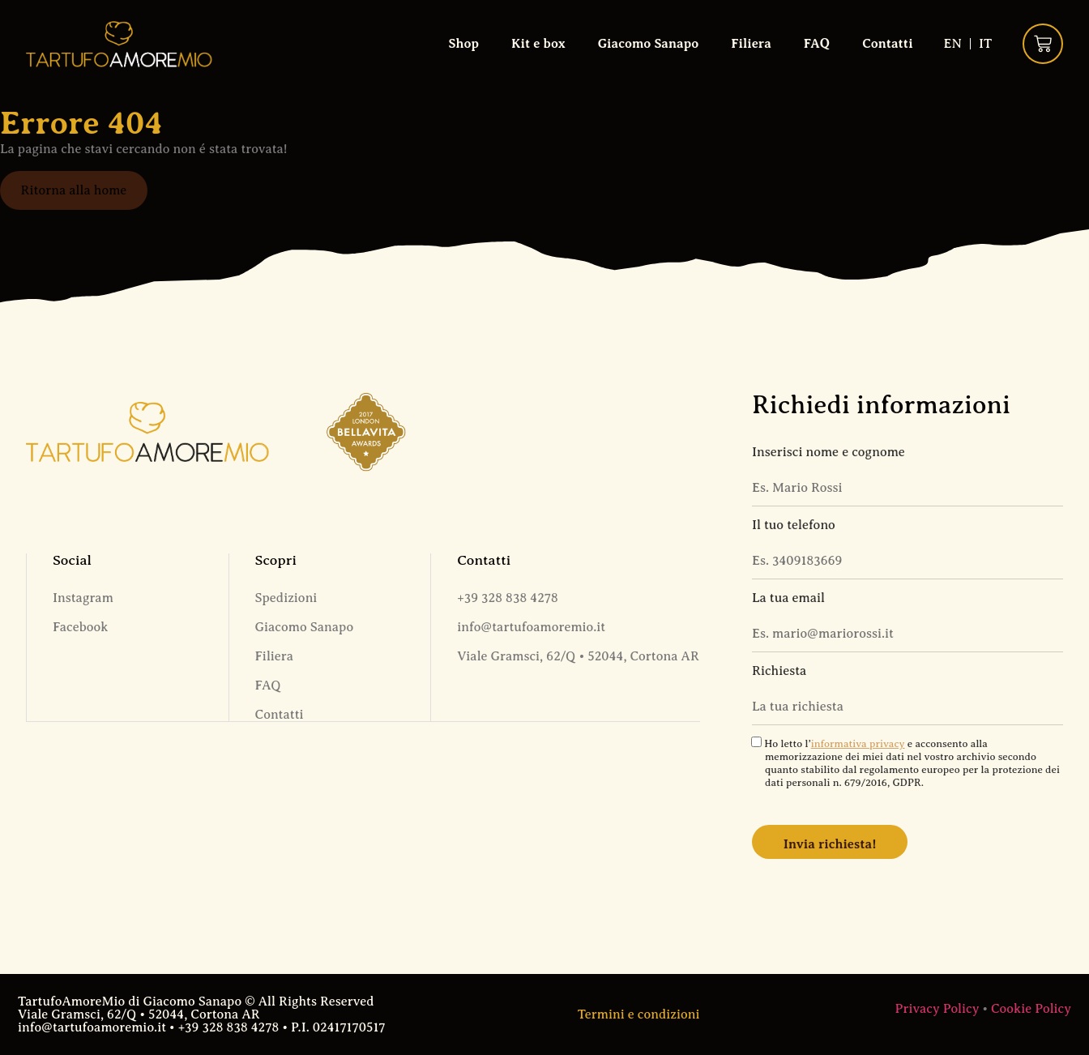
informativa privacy (858, 744)
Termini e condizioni (639, 1014)
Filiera (751, 43)
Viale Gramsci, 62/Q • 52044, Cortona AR (578, 656)
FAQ (817, 43)
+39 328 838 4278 (507, 598)
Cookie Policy (1031, 1009)
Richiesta (779, 670)
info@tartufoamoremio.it (531, 627)
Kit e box (538, 43)
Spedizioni (286, 598)
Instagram (83, 598)
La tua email (788, 598)
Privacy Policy (937, 1009)
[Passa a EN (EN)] (952, 43)
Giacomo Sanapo (648, 43)
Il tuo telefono (793, 525)
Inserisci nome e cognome (828, 452)
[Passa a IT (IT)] (985, 43)
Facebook (80, 627)
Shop (463, 43)
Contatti (887, 43)
